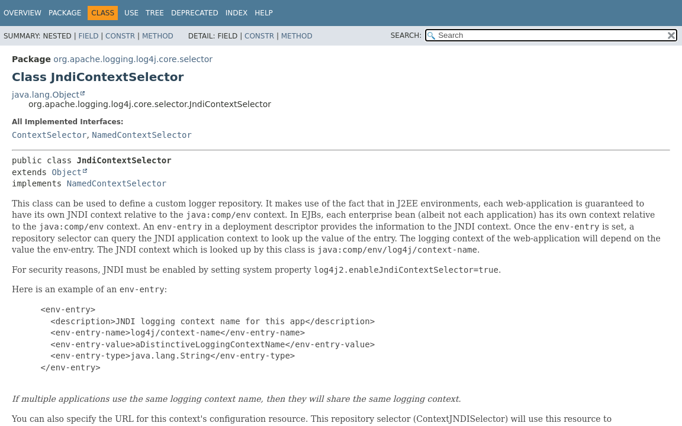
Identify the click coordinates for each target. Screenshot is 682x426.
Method (157, 36)
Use (131, 13)
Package (65, 13)
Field (88, 36)
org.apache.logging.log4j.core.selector (133, 59)
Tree (155, 13)
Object (67, 172)
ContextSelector (49, 135)
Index (237, 13)
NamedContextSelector (142, 135)
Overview (22, 13)
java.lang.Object (45, 94)
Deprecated (194, 13)
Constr (120, 36)
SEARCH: (406, 35)
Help (264, 13)
